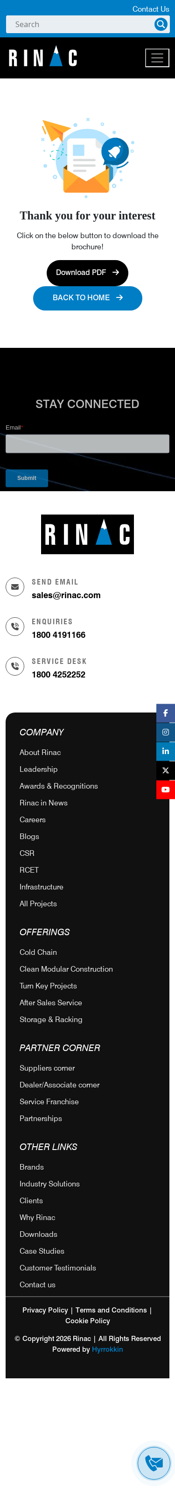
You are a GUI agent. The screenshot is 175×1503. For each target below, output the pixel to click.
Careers (33, 819)
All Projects (38, 903)
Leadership (39, 769)
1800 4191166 (58, 635)
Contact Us (151, 9)
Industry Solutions (50, 1183)
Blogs (29, 836)
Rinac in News (44, 802)
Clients (31, 1200)
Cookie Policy (87, 1321)
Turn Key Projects (48, 985)
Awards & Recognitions (59, 786)
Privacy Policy (45, 1310)
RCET (29, 870)
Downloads (38, 1234)
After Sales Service (51, 1002)
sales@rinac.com (66, 595)
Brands (32, 1167)
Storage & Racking (51, 1019)
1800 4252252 (58, 674)
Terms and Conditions (111, 1310)
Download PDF (87, 272)
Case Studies (42, 1251)
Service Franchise (49, 1101)
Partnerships (41, 1118)
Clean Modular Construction (66, 969)
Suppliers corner (47, 1068)
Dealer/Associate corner (59, 1084)
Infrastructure (41, 886)
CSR (27, 853)
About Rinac (40, 752)
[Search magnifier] (161, 24)
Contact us (38, 1284)
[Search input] (83, 24)
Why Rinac (37, 1217)
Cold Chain (38, 952)
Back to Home (88, 298)
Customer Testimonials (58, 1267)
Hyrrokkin (107, 1349)
